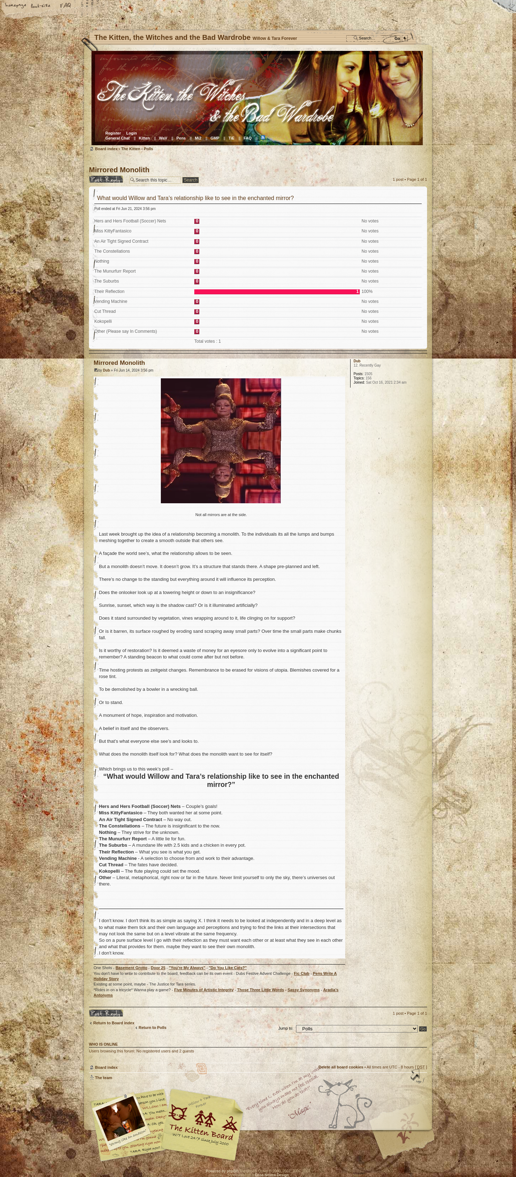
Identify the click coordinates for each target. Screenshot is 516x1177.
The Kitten (130, 149)
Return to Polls (153, 1027)
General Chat (117, 138)
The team (103, 1078)
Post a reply (107, 179)
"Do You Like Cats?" (228, 968)
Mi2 (198, 138)
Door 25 (158, 968)
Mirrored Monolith (119, 170)
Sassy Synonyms (304, 990)
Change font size (40, 6)
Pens (181, 138)
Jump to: (285, 1028)
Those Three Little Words (260, 990)
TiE (231, 138)
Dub (106, 370)
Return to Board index (114, 1023)
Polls (148, 149)
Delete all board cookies (340, 1067)
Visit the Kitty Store (405, 1140)
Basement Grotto (131, 968)
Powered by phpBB (222, 1171)
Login (131, 133)
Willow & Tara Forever (202, 1122)
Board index (257, 98)
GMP (214, 138)
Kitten (144, 138)
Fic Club (301, 973)
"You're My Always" (187, 968)
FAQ (65, 6)
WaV (163, 138)
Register (113, 133)
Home (16, 6)
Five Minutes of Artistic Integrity (203, 990)
